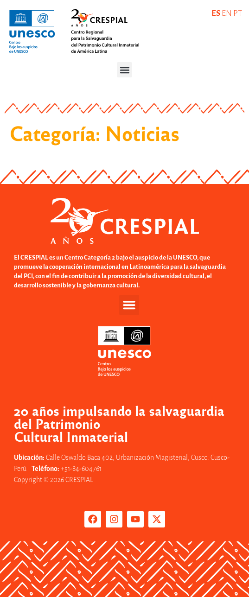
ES (215, 13)
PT (237, 13)
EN (227, 13)
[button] (124, 69)
